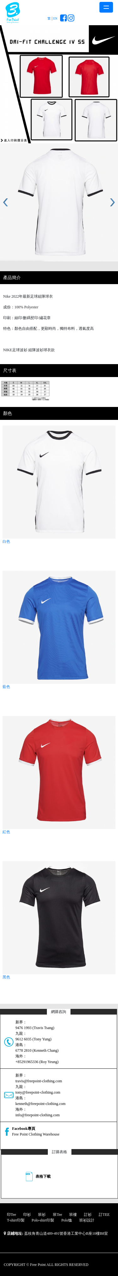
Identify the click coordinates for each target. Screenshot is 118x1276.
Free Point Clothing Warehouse (35, 1134)
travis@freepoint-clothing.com (38, 1081)
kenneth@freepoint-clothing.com (40, 1103)
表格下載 (43, 1176)
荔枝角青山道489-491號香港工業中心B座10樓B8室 (66, 1233)
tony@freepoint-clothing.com (37, 1092)
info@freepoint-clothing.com (37, 1115)
